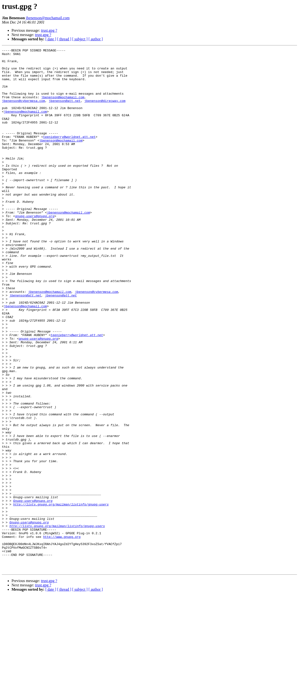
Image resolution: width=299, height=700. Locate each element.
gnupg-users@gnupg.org (34, 250)
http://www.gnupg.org (62, 634)
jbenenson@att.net (65, 111)
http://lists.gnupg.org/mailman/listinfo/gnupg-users (61, 596)
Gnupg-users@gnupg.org (33, 591)
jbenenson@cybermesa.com (23, 111)
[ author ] (96, 39)
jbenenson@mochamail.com (48, 18)
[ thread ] (64, 39)
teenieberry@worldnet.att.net (69, 155)
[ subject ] (80, 39)
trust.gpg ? (49, 30)
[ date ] (50, 39)
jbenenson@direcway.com (105, 111)
